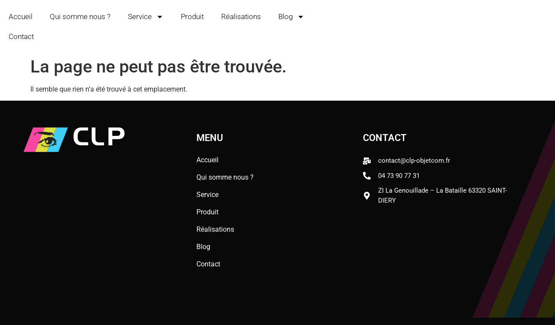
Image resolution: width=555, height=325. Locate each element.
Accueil (21, 16)
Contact (21, 36)
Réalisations (241, 16)
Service (145, 17)
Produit (192, 16)
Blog (291, 17)
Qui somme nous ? (80, 16)
